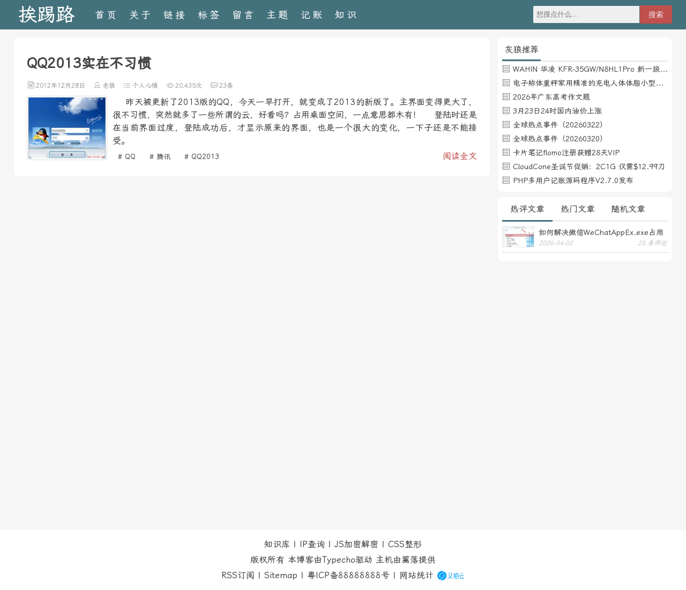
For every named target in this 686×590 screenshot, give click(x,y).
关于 (141, 14)
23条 (226, 85)
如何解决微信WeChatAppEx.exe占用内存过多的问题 (601, 232)
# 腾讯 (160, 157)
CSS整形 (405, 544)
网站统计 (416, 575)
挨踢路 (46, 14)
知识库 (277, 544)
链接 (175, 14)
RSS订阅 (238, 575)
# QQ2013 (201, 157)
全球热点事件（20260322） (560, 124)
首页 (106, 14)
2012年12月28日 (60, 85)
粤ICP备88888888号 (348, 575)
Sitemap (280, 575)
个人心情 (145, 85)
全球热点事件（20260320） (560, 138)
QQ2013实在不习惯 (89, 63)
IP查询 (312, 544)
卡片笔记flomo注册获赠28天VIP (566, 152)
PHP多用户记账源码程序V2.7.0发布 (573, 180)
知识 (347, 14)
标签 (209, 14)
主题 (278, 14)
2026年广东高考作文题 (551, 97)
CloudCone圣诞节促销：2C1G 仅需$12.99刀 (589, 166)
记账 (312, 14)
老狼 (108, 85)
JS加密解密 (356, 544)
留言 (244, 14)
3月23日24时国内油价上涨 (557, 111)
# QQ (127, 157)
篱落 (410, 560)
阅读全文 (460, 156)
